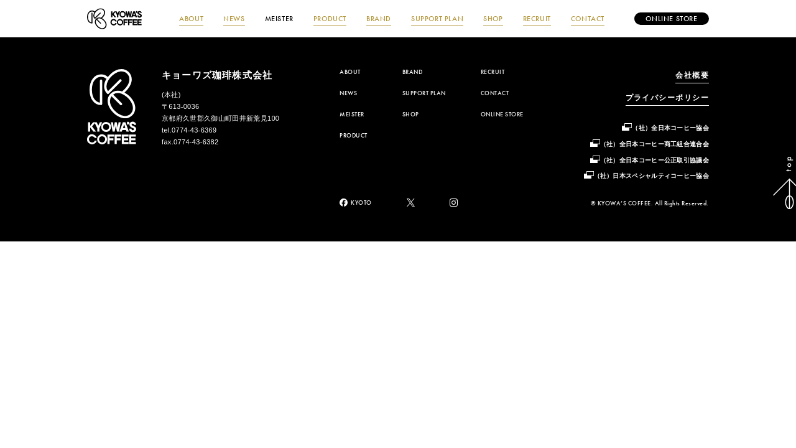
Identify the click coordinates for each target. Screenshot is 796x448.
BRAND (378, 18)
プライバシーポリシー (667, 97)
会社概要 (692, 75)
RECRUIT (537, 18)
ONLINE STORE (502, 114)
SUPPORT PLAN (437, 18)
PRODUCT (329, 18)
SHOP (492, 18)
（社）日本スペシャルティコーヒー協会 (651, 175)
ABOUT (191, 18)
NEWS (233, 18)
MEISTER (279, 18)
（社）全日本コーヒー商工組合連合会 (654, 144)
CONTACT (587, 18)
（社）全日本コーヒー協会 (670, 127)
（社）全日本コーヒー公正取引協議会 (654, 160)
